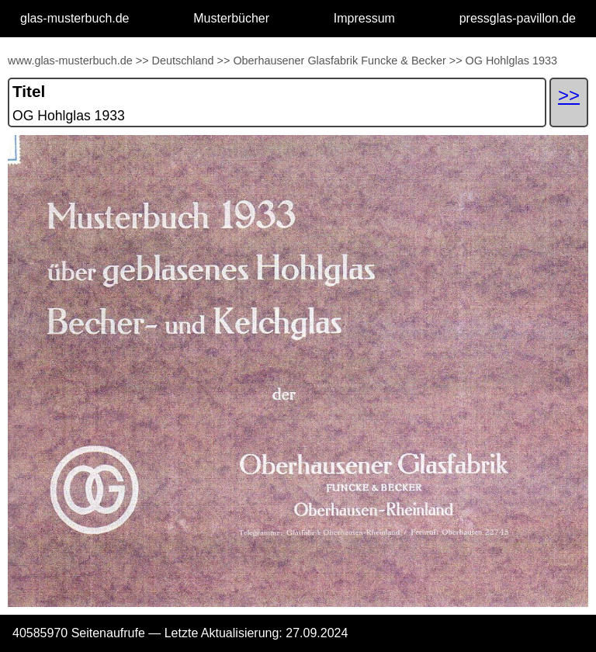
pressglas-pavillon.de (517, 18)
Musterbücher (231, 18)
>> (142, 60)
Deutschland (183, 60)
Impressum (364, 18)
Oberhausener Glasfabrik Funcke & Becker (339, 60)
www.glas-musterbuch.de (70, 60)
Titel (28, 91)
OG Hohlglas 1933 (511, 60)
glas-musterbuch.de (75, 18)
